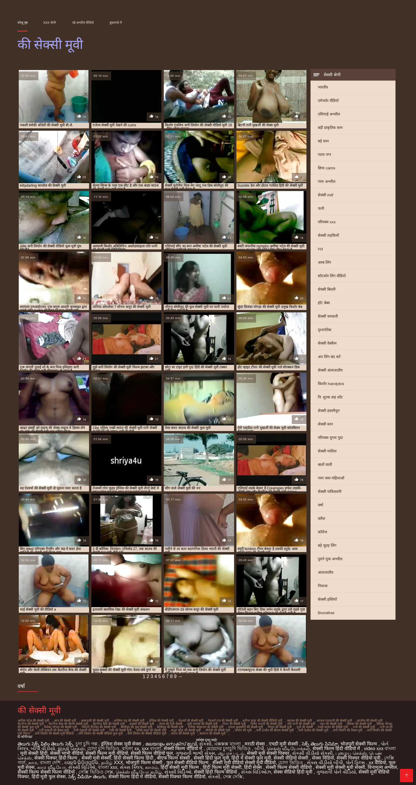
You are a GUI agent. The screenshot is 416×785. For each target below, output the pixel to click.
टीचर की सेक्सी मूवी (234, 724)
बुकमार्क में (116, 22)
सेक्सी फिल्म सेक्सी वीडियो (289, 767)
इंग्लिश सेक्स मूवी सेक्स (122, 743)
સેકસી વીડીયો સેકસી (312, 753)
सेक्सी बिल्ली (326, 289)
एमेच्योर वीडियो (328, 100)
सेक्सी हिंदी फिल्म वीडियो (216, 771)
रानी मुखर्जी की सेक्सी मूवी (89, 730)
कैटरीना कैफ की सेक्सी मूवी (109, 724)
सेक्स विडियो (323, 757)
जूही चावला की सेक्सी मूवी (202, 724)
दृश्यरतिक (324, 330)
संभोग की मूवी (243, 730)
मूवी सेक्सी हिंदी (33, 753)
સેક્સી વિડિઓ (81, 767)
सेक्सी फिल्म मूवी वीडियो (107, 753)
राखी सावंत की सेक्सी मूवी (333, 727)
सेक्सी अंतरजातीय (330, 370)
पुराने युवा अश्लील (330, 559)
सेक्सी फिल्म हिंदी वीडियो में (337, 748)
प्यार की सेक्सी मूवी (331, 724)
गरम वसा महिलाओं (331, 478)
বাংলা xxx (107, 767)
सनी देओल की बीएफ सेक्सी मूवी (275, 730)
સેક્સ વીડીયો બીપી (325, 762)
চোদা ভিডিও (291, 762)
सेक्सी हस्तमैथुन (329, 410)
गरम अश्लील (326, 181)
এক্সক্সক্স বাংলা (228, 743)
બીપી (259, 748)
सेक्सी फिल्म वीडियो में (184, 748)
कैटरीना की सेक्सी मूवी (31, 724)
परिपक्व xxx (327, 222)
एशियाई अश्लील (329, 114)
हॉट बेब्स (324, 303)
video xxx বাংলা (380, 748)
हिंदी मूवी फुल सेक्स (49, 776)
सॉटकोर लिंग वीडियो (332, 276)
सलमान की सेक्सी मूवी (213, 733)
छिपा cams (326, 168)
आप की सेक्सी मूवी (65, 720)
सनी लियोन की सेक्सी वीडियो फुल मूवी (101, 733)
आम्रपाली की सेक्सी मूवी (95, 720)
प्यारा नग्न (324, 154)
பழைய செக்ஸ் (350, 753)
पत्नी (321, 208)
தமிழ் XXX (112, 762)
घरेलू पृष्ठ (23, 22)
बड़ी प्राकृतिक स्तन (330, 127)
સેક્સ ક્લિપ (131, 767)
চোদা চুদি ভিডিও (103, 748)
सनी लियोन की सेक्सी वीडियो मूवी (146, 733)
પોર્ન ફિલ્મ (356, 762)
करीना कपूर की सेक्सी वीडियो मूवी (262, 720)
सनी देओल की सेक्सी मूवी (313, 730)
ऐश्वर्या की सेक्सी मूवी (190, 720)
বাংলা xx (130, 748)
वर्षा (320, 505)
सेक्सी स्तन (325, 424)
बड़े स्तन (323, 141)
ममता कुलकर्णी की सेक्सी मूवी (245, 727)
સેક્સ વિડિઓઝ (256, 771)
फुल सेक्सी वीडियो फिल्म (188, 762)
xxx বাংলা (151, 748)
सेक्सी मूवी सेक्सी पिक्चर (268, 753)
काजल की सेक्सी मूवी (299, 720)
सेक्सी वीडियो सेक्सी (291, 757)
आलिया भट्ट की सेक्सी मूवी (129, 720)
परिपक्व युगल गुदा (330, 437)
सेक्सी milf (325, 195)
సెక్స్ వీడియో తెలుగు (87, 776)
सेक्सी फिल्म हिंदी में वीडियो (132, 776)
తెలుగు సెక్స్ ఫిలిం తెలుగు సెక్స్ (45, 743)
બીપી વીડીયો (43, 748)
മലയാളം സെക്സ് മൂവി (171, 743)
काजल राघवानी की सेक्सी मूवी (334, 720)
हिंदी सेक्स (253, 767)
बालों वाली (325, 464)
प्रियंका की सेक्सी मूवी (359, 724)
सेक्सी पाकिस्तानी (329, 491)
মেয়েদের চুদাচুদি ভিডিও (229, 748)
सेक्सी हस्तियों (327, 599)
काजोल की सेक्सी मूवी (370, 720)
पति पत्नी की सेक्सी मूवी (301, 724)
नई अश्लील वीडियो (83, 22)
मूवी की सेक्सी (304, 727)
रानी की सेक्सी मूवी (364, 727)
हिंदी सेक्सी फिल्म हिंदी (134, 757)
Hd (320, 249)
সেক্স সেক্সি (233, 776)
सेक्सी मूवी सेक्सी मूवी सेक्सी (340, 767)
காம (32, 762)
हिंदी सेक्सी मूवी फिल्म (180, 767)
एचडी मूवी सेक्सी (284, 743)
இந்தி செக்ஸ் (71, 748)
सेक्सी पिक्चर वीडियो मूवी (359, 757)
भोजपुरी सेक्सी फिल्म (359, 743)
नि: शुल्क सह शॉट (330, 397)
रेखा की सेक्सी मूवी (120, 730)
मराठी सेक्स (255, 743)
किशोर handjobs (331, 384)
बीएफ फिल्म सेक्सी (174, 757)
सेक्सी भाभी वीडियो (66, 753)
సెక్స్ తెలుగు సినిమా (320, 743)
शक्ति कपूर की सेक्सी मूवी (151, 730)
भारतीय (323, 87)
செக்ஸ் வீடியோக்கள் (288, 748)
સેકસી (205, 743)
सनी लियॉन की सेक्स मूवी (347, 730)
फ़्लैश (321, 518)
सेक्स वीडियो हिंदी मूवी (294, 771)
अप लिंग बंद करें (329, 357)
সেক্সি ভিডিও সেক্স (96, 771)
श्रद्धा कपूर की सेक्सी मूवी (186, 730)
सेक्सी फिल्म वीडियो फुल (152, 753)
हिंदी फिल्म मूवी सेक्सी (222, 767)
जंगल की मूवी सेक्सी (170, 724)
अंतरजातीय (325, 572)
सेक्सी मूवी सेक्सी (96, 757)
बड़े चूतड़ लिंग (327, 545)
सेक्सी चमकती (328, 316)
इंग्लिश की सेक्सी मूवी (161, 720)
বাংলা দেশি (51, 762)
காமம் (151, 767)
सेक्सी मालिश (327, 451)
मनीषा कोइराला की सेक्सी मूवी (206, 727)
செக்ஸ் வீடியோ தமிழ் (139, 771)
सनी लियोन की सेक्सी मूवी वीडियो (54, 733)
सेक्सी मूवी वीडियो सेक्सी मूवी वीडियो (244, 762)
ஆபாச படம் (231, 753)
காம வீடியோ (51, 767)
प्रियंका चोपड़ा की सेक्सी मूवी (60, 727)
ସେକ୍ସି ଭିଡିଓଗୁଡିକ (81, 762)
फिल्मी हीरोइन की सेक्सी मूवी (99, 727)
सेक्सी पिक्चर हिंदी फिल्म (56, 757)
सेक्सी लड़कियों (328, 235)
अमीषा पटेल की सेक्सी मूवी (33, 720)
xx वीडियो (377, 762)
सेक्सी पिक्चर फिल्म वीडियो (181, 776)
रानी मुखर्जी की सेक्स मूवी (54, 730)
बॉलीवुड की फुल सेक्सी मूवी (136, 727)
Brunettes (326, 613)
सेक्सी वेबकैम (327, 343)
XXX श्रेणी (49, 22)
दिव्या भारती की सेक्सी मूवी (266, 724)
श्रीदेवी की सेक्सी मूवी (217, 730)
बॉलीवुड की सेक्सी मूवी (170, 727)
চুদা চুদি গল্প (87, 743)
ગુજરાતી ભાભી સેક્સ (195, 753)
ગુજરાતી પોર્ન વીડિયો (336, 771)
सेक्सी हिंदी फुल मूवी (211, 757)
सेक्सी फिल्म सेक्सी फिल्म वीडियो (47, 771)
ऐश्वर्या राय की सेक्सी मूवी (223, 720)
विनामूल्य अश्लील (382, 767)
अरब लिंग (324, 262)
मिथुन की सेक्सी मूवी (280, 727)
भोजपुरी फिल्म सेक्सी (144, 762)
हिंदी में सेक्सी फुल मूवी (251, 757)
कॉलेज (322, 532)
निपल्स (323, 586)
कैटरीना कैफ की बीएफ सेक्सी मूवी (68, 724)
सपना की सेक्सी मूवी (183, 733)
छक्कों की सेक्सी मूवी (141, 724)
